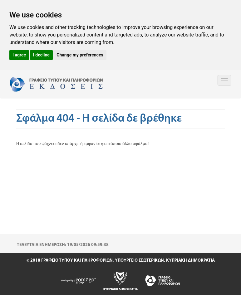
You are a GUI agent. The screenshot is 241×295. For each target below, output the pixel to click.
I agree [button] (19, 54)
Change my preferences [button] (80, 54)
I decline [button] (41, 54)
